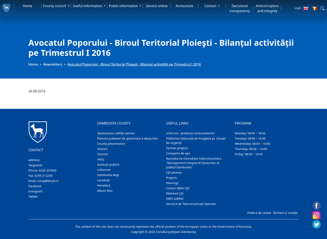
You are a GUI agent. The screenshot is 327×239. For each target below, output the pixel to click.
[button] (322, 8)
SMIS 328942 (175, 199)
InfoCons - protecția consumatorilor (190, 133)
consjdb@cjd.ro (47, 181)
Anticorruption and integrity (267, 8)
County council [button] (55, 6)
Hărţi (100, 159)
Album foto (104, 191)
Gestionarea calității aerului (116, 133)
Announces (184, 6)
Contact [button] (210, 6)
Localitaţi (103, 180)
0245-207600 (48, 170)
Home (27, 6)
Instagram (35, 191)
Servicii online (157, 6)
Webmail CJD (175, 193)
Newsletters (52, 64)
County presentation (111, 144)
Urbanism (104, 170)
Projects (171, 178)
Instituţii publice (108, 165)
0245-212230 (43, 176)
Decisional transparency (239, 8)
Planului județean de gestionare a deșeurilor (127, 138)
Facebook (35, 186)
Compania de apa (178, 153)
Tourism (102, 154)
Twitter (33, 196)
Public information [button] (124, 6)
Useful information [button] (88, 6)
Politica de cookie (259, 213)
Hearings (172, 183)
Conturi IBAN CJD (178, 188)
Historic (102, 149)
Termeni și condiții (285, 213)
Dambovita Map (108, 175)
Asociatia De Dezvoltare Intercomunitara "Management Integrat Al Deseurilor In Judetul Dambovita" (193, 162)
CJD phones (174, 172)
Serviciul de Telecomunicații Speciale (191, 204)
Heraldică (103, 185)
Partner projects (177, 148)
